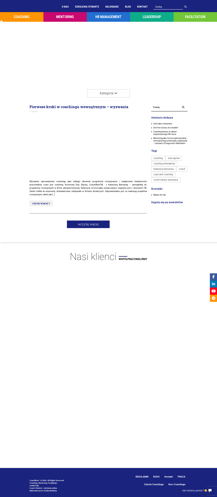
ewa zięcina (174, 158)
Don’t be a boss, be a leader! (165, 127)
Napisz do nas (159, 195)
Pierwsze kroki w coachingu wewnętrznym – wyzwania (78, 107)
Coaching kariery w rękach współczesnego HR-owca (165, 132)
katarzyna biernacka (163, 169)
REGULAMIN (142, 476)
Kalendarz (112, 6)
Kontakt (142, 6)
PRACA (181, 476)
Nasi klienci (108, 256)
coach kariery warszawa (165, 179)
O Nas (65, 6)
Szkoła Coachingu (154, 484)
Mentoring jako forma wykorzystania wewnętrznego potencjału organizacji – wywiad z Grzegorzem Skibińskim (170, 140)
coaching (158, 158)
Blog (128, 6)
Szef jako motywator (162, 124)
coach (182, 169)
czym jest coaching (163, 174)
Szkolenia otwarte (87, 6)
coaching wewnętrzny (164, 163)
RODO (156, 476)
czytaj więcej (41, 203)
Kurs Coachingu (176, 484)
